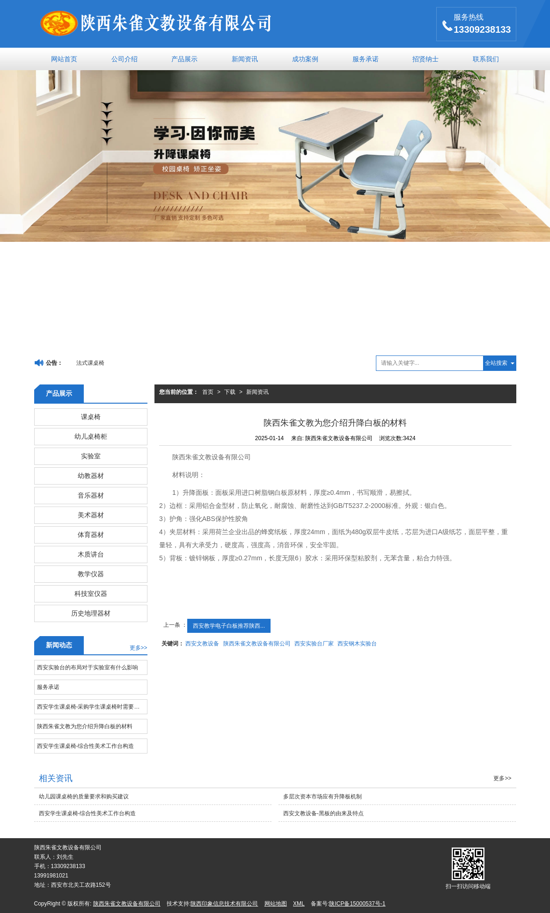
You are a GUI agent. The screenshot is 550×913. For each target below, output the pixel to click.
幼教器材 (91, 475)
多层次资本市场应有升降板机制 (322, 796)
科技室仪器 (90, 593)
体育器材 (91, 534)
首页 (207, 392)
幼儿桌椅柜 (90, 436)
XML (299, 903)
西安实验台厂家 (314, 643)
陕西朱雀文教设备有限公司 (257, 643)
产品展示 (184, 59)
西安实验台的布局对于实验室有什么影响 (87, 667)
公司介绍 (124, 59)
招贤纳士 (425, 59)
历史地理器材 (90, 613)
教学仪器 (91, 574)
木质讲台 (91, 554)
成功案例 (305, 59)
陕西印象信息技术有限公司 (224, 903)
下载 (229, 392)
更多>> (138, 648)
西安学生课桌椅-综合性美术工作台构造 (85, 746)
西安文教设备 (202, 643)
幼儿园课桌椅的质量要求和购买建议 (84, 796)
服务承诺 (365, 59)
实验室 (91, 456)
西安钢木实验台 (357, 643)
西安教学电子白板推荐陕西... (229, 626)
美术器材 (91, 515)
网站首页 (64, 59)
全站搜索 (496, 363)
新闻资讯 (245, 59)
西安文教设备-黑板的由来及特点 (323, 813)
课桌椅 (91, 416)
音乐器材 (91, 495)
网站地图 (275, 903)
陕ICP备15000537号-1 (357, 903)
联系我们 (486, 59)
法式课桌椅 (90, 363)
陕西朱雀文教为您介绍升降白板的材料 (84, 726)
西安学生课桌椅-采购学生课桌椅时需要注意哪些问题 (92, 706)
